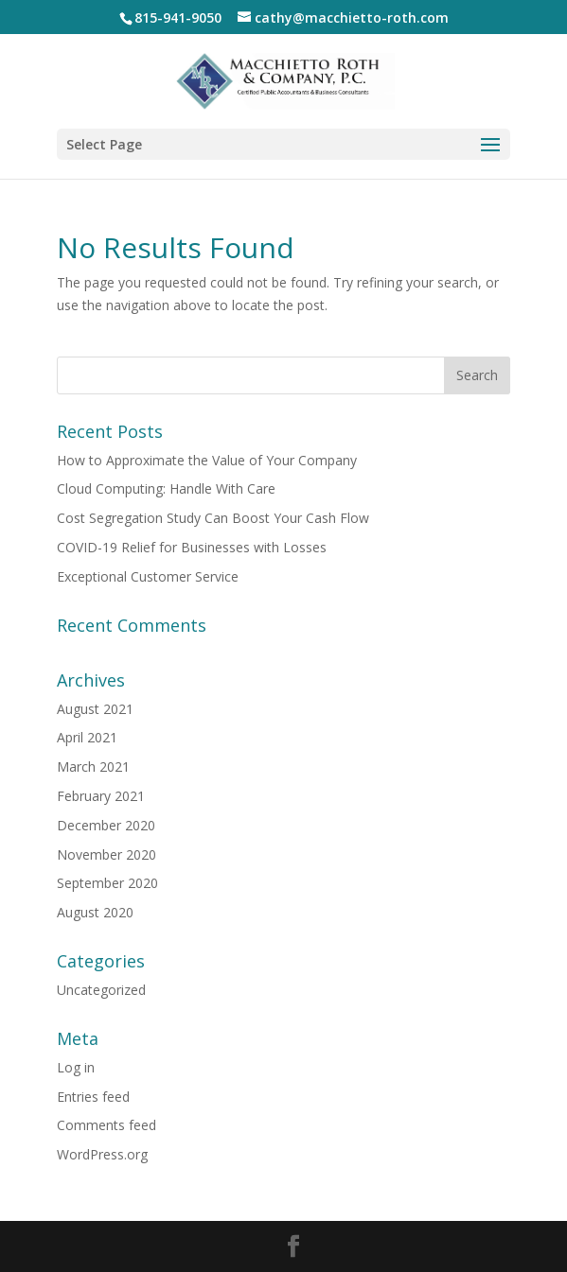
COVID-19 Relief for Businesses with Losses (192, 547)
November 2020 (106, 854)
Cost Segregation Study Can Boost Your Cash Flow (213, 518)
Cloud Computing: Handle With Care (166, 488)
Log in (76, 1067)
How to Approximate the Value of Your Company (207, 460)
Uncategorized (101, 990)
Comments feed (106, 1125)
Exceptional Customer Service (148, 576)
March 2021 (93, 766)
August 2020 (95, 912)
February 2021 (101, 796)
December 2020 (106, 825)
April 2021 (87, 737)
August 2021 (95, 709)
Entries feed (93, 1097)
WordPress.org (102, 1154)
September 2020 (107, 883)
